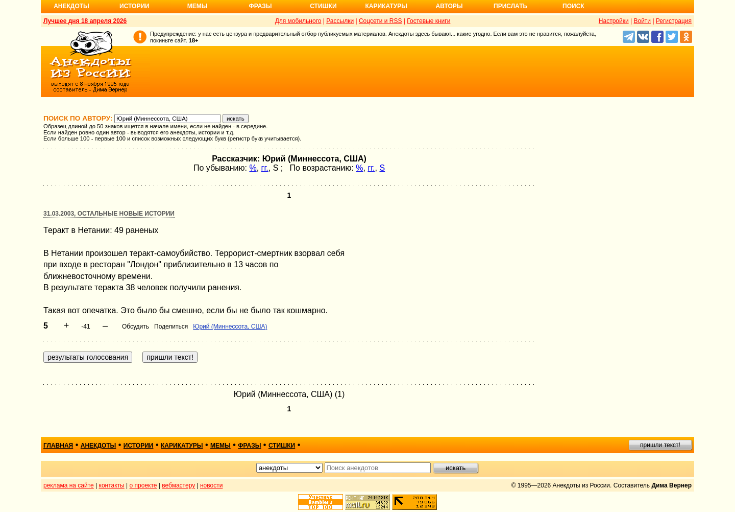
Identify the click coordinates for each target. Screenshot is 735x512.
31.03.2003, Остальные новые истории (109, 213)
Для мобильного (298, 21)
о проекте (143, 485)
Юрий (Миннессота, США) (230, 326)
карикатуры (182, 445)
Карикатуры (386, 6)
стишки (281, 445)
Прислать (510, 6)
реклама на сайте (68, 485)
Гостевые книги (428, 21)
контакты (112, 485)
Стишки (323, 6)
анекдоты (98, 445)
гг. (264, 168)
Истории (134, 6)
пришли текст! (660, 445)
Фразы (260, 6)
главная (58, 445)
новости (211, 485)
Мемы (197, 6)
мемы (220, 445)
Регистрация (674, 21)
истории (139, 445)
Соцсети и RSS (380, 21)
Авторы (449, 6)
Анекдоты (71, 6)
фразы (249, 445)
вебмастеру (178, 485)
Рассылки (340, 21)
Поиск (573, 6)
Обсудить (135, 326)
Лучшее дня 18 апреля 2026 (85, 21)
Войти (642, 21)
